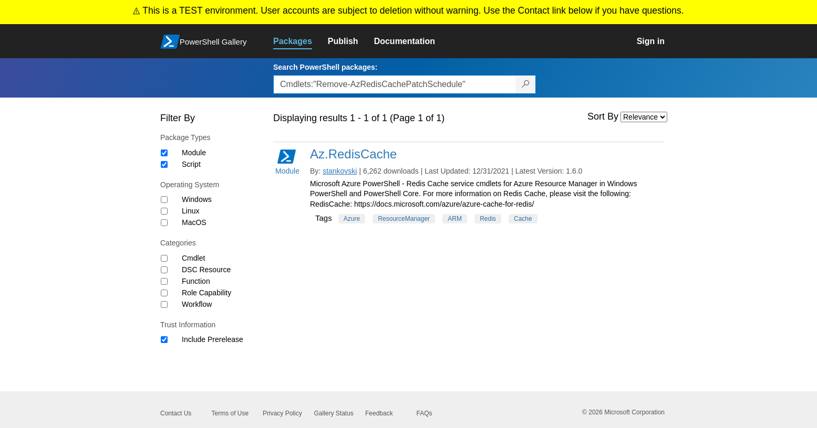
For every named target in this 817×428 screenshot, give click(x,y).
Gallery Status (334, 413)
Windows (197, 199)
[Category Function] (164, 281)
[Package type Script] (164, 164)
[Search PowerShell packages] (525, 84)
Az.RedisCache (353, 154)
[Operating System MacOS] (164, 222)
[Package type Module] (164, 152)
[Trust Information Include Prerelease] (164, 339)
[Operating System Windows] (164, 199)
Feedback (379, 413)
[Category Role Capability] (164, 293)
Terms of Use (230, 413)
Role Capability (206, 292)
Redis (488, 218)
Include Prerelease (212, 339)
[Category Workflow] (164, 304)
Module (194, 152)
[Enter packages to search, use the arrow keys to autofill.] (394, 84)
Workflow (197, 304)
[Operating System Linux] (164, 211)
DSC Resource (206, 269)
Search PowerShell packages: (325, 67)
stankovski (340, 171)
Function (196, 281)
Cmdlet (193, 258)
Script (191, 164)
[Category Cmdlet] (164, 258)
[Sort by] (643, 117)
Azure (352, 218)
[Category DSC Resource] (164, 269)
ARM (455, 218)
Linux (190, 211)
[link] (300, 41)
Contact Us (175, 413)
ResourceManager (404, 218)
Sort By (602, 116)
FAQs (424, 413)
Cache (523, 218)
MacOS (194, 222)
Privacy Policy (282, 413)
